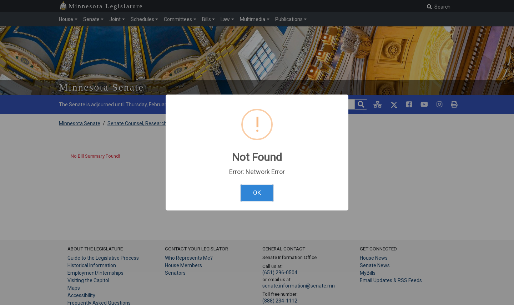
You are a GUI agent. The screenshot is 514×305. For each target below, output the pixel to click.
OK (257, 192)
